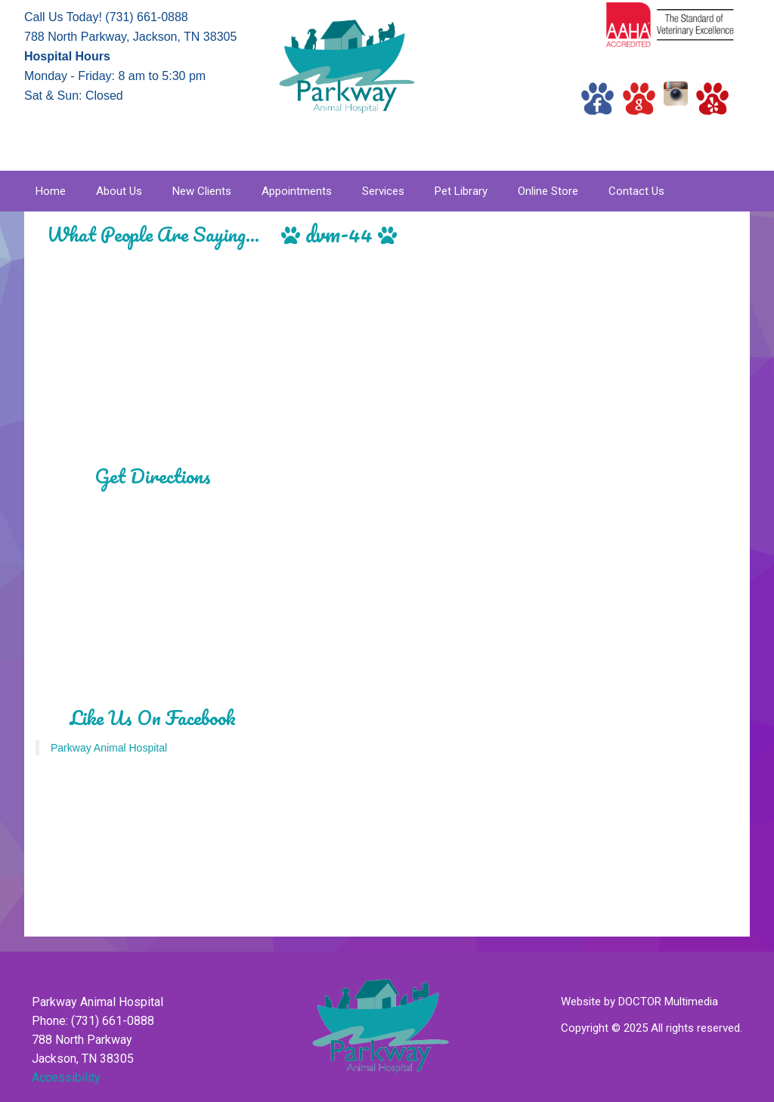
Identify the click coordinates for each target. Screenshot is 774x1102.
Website (581, 1001)
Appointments (297, 191)
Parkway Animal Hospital (109, 748)
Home (51, 191)
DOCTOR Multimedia (668, 1001)
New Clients (201, 191)
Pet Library (461, 191)
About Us (119, 191)
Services (383, 191)
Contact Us (636, 191)
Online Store (548, 191)
